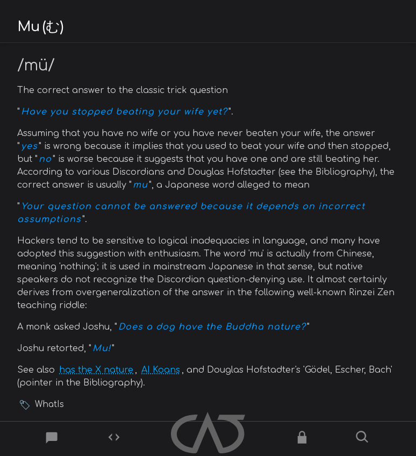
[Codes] (114, 439)
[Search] (363, 439)
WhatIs (49, 404)
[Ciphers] (302, 439)
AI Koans (160, 370)
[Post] (52, 439)
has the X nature (96, 370)
